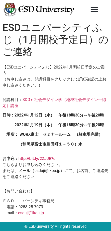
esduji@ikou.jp (31, 212)
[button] (94, 10)
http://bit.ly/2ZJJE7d (37, 158)
